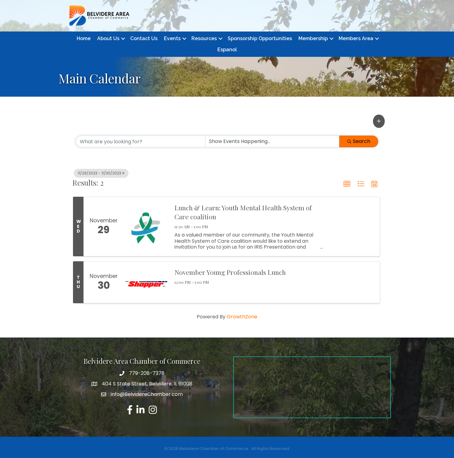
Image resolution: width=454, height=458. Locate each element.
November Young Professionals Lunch (230, 272)
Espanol (227, 50)
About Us (108, 38)
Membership (313, 38)
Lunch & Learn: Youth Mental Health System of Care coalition (243, 212)
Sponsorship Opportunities (260, 38)
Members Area (356, 38)
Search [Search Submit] (358, 141)
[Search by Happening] (272, 141)
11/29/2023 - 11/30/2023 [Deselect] (101, 173)
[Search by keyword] (140, 141)
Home (84, 38)
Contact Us (143, 38)
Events (172, 38)
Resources (204, 38)
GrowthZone (242, 316)
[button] (379, 121)
